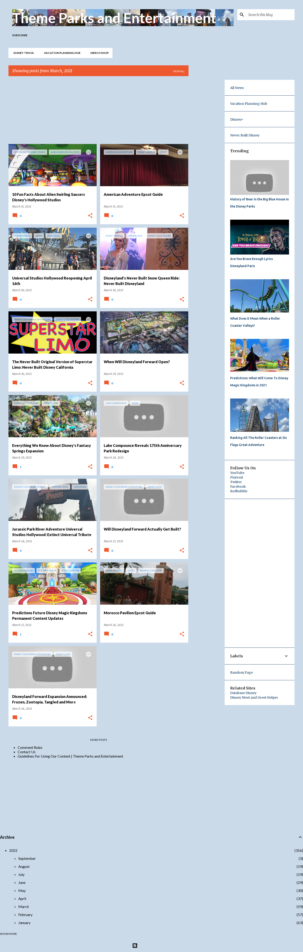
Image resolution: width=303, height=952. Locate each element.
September (27, 858)
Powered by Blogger (151, 945)
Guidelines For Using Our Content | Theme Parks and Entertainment (70, 756)
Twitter (236, 482)
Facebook (238, 486)
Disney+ (236, 119)
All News (237, 88)
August (24, 866)
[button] (90, 216)
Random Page (241, 672)
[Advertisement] (98, 112)
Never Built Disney (244, 135)
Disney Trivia (22, 53)
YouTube (237, 473)
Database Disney (243, 693)
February (25, 914)
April (22, 898)
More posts (98, 740)
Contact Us (26, 752)
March (23, 906)
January (24, 922)
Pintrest (236, 477)
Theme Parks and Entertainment (114, 17)
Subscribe (19, 35)
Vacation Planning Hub (61, 53)
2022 (13, 850)
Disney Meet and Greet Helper (254, 697)
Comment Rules (30, 747)
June (21, 882)
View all (179, 71)
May (22, 890)
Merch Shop (98, 53)
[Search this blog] (270, 14)
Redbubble (238, 491)
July (21, 874)
